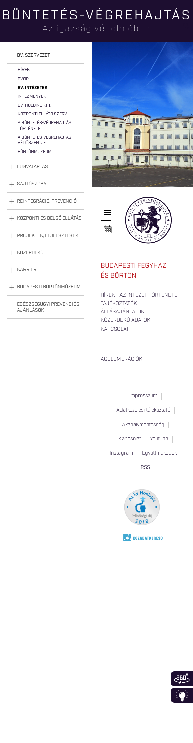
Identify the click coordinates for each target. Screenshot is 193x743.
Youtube (159, 439)
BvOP (23, 79)
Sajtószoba (31, 184)
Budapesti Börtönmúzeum (49, 287)
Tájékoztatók (119, 303)
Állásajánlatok (122, 312)
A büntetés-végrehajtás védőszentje (44, 140)
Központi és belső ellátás (49, 218)
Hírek (24, 70)
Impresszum (143, 396)
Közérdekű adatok (125, 320)
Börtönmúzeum (35, 152)
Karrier (26, 270)
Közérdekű (30, 253)
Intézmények (32, 96)
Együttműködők (159, 453)
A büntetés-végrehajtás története (44, 125)
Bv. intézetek (32, 88)
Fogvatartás (32, 167)
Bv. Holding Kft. (34, 105)
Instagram (121, 453)
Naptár (108, 229)
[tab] (45, 55)
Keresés (188, 29)
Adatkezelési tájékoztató (143, 410)
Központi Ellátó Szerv (42, 114)
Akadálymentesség (143, 425)
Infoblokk (182, 695)
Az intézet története (148, 295)
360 (182, 678)
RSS (145, 467)
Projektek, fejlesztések (47, 236)
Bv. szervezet (33, 55)
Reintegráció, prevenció (47, 201)
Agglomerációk (121, 359)
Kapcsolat (115, 329)
